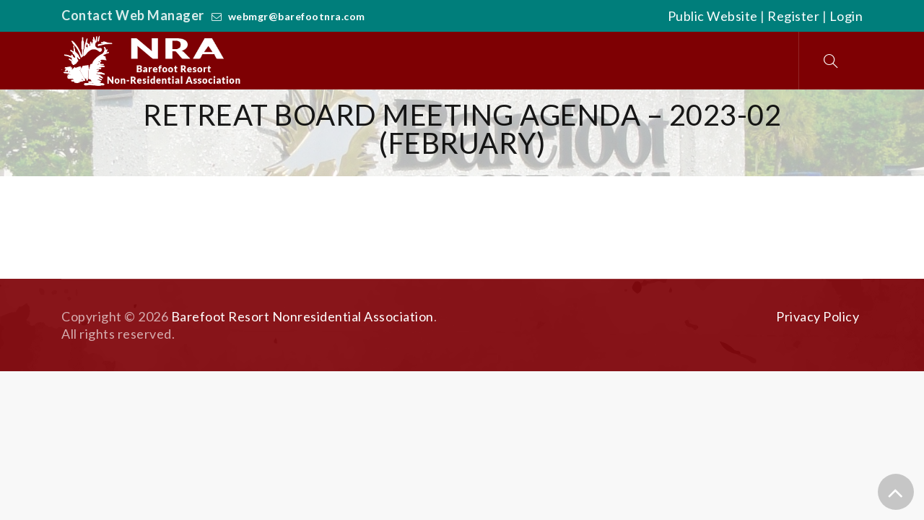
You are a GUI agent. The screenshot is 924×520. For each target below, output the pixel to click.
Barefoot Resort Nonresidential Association (302, 316)
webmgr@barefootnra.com (296, 16)
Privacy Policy (817, 316)
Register (793, 16)
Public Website (713, 16)
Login (846, 16)
